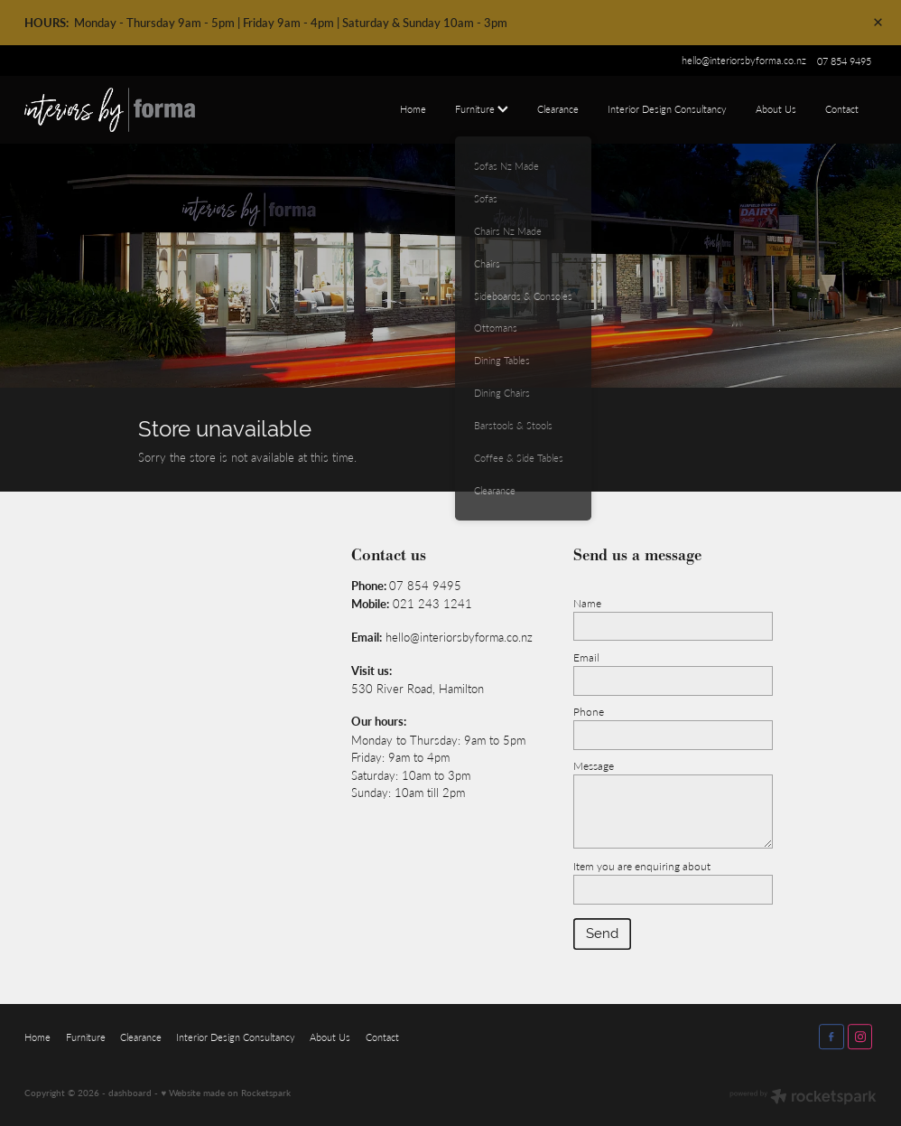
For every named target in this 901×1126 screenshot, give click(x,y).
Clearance (558, 109)
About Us (776, 109)
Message (593, 765)
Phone (588, 711)
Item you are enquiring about (642, 865)
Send (602, 933)
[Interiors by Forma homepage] (109, 110)
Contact (842, 109)
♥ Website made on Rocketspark (226, 1092)
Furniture (481, 109)
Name (587, 602)
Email (586, 657)
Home (413, 109)
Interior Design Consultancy (667, 109)
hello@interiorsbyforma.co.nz (744, 61)
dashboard (130, 1092)
